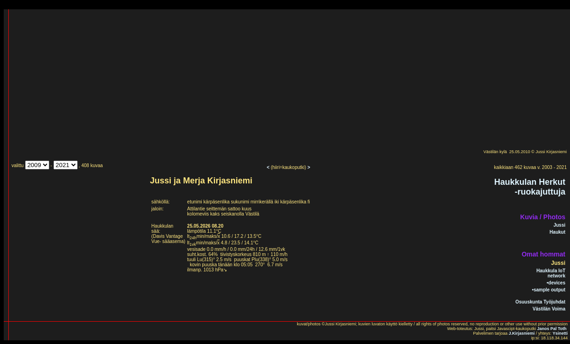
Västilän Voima (549, 308)
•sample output (548, 289)
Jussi (559, 225)
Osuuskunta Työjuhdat (540, 301)
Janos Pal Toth (551, 328)
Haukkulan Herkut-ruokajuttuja (529, 186)
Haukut (557, 232)
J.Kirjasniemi (522, 333)
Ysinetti (560, 333)
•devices (556, 282)
